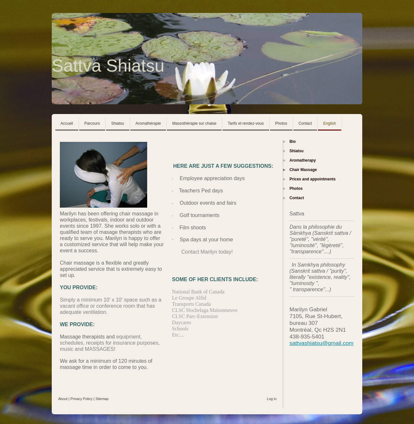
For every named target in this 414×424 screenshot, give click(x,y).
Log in (272, 399)
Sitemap (101, 399)
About (63, 399)
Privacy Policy (82, 399)
